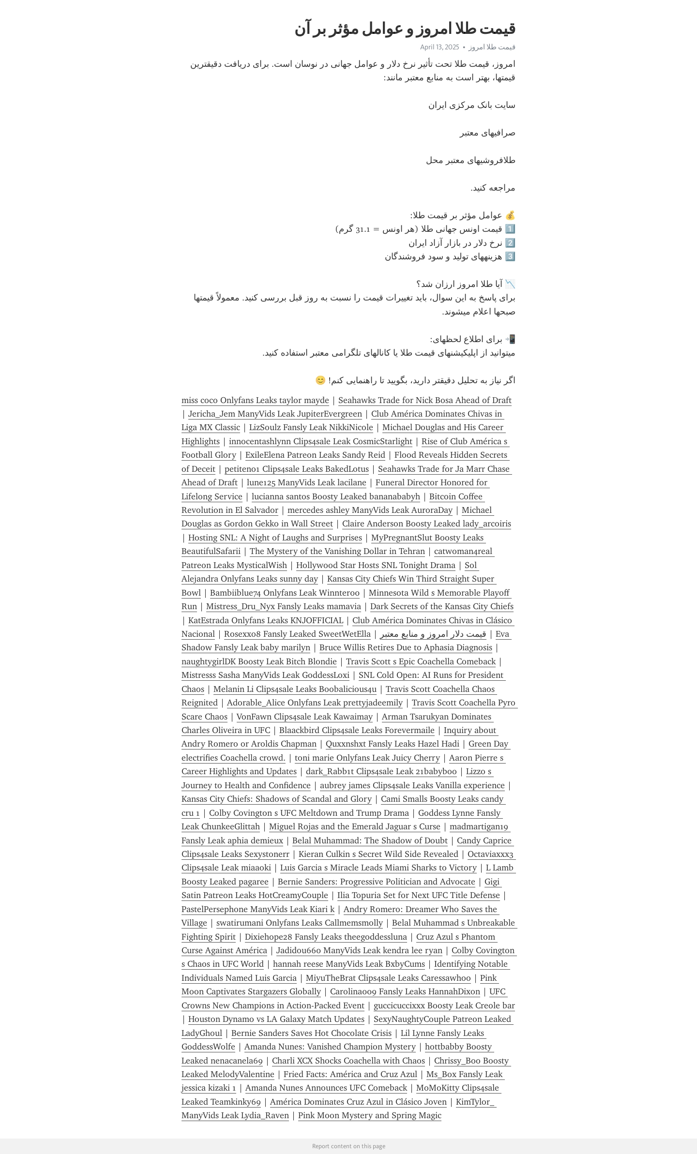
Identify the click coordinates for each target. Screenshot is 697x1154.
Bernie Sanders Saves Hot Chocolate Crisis (311, 1033)
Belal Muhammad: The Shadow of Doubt (370, 840)
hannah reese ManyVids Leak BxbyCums (349, 964)
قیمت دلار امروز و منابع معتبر (433, 634)
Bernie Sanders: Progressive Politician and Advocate (376, 881)
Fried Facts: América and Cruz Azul (350, 1074)
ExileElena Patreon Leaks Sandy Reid (315, 455)
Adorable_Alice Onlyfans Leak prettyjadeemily (315, 702)
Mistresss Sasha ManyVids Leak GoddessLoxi (265, 675)
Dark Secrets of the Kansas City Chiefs (442, 606)
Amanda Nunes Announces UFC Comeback (326, 1087)
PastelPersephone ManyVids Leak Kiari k (258, 909)
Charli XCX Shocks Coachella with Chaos (348, 1060)
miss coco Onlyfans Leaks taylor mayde (255, 400)
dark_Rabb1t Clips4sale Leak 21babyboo (381, 771)
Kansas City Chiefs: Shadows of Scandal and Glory (277, 799)
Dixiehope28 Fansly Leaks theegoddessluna (326, 936)
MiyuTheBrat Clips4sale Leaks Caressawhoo (388, 978)
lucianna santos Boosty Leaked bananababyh (336, 496)
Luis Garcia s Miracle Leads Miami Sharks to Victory (378, 867)
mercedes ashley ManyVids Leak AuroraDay (370, 510)
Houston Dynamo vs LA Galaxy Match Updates (276, 1019)
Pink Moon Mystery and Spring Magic (369, 1115)
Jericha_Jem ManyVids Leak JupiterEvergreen (275, 413)
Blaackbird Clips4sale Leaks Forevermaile (357, 730)
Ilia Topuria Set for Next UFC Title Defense (418, 895)
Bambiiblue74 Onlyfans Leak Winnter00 (285, 592)
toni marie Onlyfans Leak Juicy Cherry (367, 757)
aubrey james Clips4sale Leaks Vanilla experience (412, 785)
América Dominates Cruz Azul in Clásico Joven (358, 1101)
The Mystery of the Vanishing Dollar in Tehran (337, 551)
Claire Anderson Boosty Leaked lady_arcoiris (426, 523)
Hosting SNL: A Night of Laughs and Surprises (275, 537)
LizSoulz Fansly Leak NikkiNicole (311, 427)
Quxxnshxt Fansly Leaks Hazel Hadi (392, 743)
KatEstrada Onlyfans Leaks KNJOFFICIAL (265, 620)
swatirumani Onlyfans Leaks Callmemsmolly (299, 922)
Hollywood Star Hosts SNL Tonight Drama (375, 565)
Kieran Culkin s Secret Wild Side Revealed (378, 854)
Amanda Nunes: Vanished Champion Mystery (330, 1046)
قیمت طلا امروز (492, 47)
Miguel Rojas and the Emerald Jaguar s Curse (354, 826)
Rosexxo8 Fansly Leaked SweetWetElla (297, 634)
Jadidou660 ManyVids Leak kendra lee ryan (359, 950)
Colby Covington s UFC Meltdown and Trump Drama (309, 813)
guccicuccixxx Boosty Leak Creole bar (444, 1005)
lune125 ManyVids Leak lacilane (306, 482)
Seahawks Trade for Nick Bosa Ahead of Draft (425, 400)
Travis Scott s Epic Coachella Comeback (421, 661)
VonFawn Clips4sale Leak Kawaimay (305, 716)
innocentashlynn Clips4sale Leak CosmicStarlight (320, 441)
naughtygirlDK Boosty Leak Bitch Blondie (259, 661)
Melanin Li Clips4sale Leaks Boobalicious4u (295, 689)
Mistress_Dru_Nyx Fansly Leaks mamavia (283, 606)
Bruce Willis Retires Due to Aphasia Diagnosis (405, 647)
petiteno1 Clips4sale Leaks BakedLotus (297, 469)
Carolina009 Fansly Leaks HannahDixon (405, 991)
